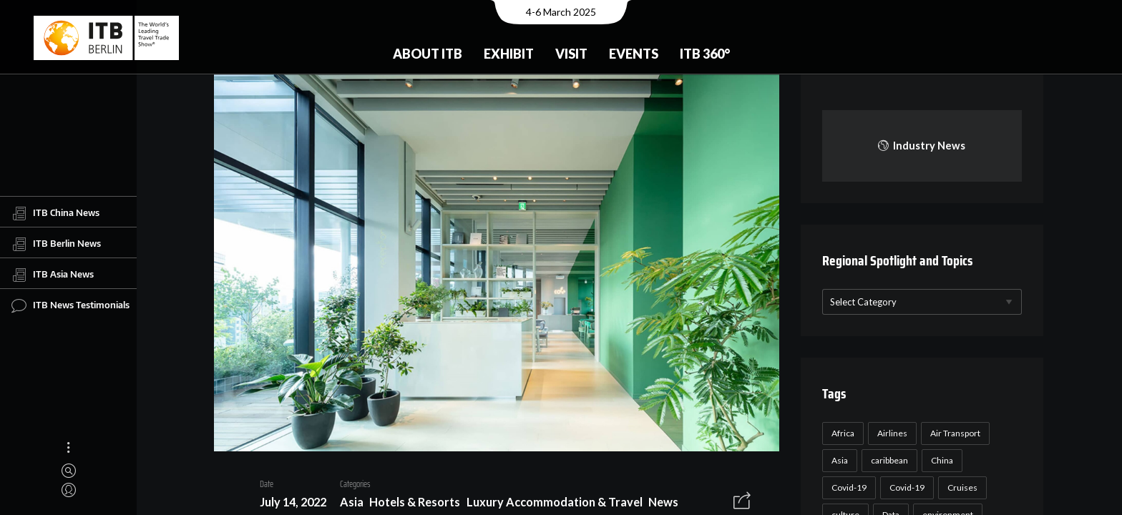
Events (633, 54)
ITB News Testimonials (70, 305)
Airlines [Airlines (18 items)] (890, 433)
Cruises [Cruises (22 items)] (960, 487)
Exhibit (509, 54)
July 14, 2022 (287, 504)
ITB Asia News (52, 275)
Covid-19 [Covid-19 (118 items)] (846, 487)
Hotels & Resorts (409, 504)
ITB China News (55, 213)
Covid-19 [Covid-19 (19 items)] (904, 487)
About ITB (427, 54)
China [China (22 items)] (940, 460)
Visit (571, 54)
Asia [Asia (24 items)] (837, 460)
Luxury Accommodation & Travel (549, 504)
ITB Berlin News (56, 244)
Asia (346, 504)
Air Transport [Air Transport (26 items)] (953, 433)
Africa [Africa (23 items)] (840, 433)
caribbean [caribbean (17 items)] (887, 460)
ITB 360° (705, 54)
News (658, 504)
